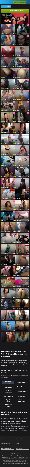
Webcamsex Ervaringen (8, 382)
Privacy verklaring (20, 438)
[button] (19, 2)
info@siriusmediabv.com (22, 463)
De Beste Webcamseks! (21, 400)
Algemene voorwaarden (7, 438)
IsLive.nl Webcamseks (8, 391)
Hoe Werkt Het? (22, 391)
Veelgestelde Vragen (8, 405)
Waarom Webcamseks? (8, 386)
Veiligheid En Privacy (8, 400)
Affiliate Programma (6, 448)
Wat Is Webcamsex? (22, 382)
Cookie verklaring (5, 443)
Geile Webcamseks (8, 396)
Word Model (19, 448)
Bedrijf (17, 443)
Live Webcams (21, 396)
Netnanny (18, 461)
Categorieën (6, 6)
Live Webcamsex (21, 387)
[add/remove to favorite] (2, 25)
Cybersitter (24, 461)
